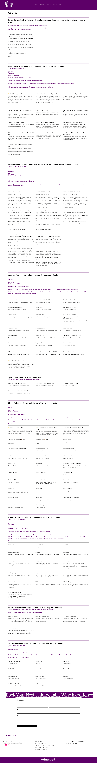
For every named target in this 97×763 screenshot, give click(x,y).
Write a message (20, 715)
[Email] (48, 712)
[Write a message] (48, 719)
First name (19, 704)
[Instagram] (6, 745)
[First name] (32, 706)
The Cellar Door (9, 735)
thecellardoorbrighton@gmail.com (12, 743)
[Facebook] (3, 745)
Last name (51, 703)
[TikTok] (8, 745)
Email (18, 709)
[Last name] (64, 706)
